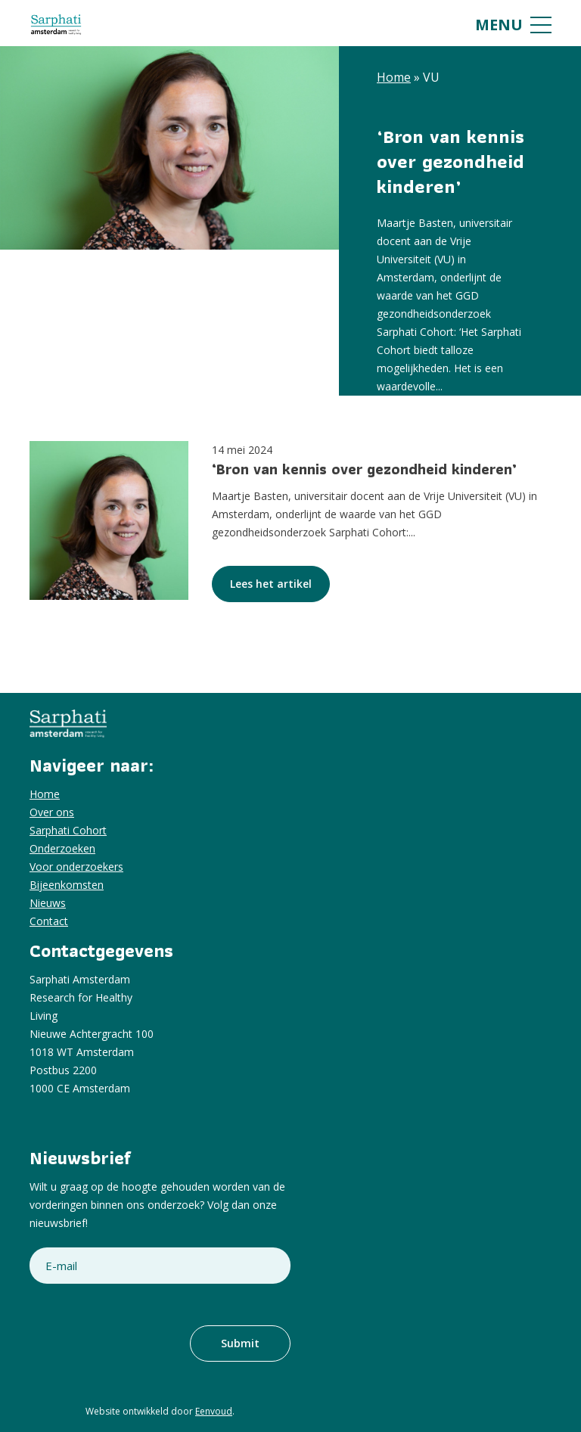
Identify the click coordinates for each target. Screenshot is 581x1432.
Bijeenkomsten (67, 885)
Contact (49, 921)
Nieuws (48, 903)
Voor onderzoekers (76, 866)
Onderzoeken (62, 848)
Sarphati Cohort (68, 830)
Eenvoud (213, 1411)
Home (394, 77)
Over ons (52, 812)
